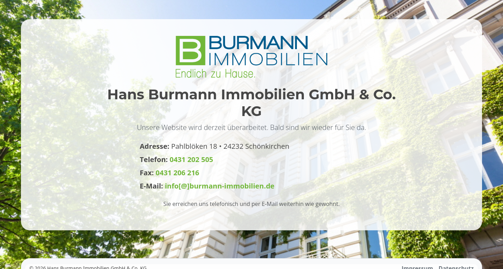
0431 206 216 (177, 172)
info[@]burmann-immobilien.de (220, 186)
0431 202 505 (191, 159)
